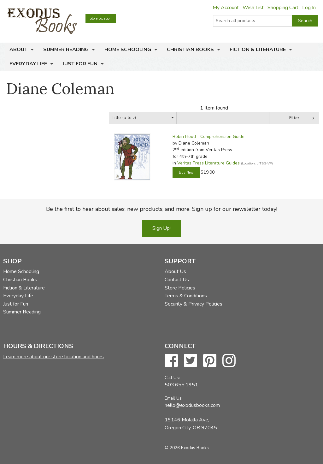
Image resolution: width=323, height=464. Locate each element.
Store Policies (180, 287)
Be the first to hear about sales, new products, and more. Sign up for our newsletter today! (161, 209)
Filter (294, 118)
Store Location (101, 18)
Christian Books (190, 49)
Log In (309, 7)
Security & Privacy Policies (193, 303)
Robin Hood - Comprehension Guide (208, 137)
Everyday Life (28, 63)
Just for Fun (80, 63)
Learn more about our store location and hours (53, 356)
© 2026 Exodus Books (187, 448)
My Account (226, 7)
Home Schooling (127, 49)
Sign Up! (161, 228)
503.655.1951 (181, 384)
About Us (175, 271)
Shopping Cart (282, 7)
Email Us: (174, 398)
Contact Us (177, 279)
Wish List (253, 7)
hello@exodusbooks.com (192, 405)
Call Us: (172, 378)
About (18, 49)
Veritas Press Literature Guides (208, 163)
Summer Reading (66, 49)
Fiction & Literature (258, 49)
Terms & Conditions (186, 295)
